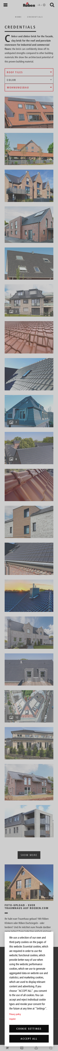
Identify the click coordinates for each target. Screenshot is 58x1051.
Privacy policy (15, 1014)
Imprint (12, 1018)
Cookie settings (29, 1028)
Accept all (29, 1038)
